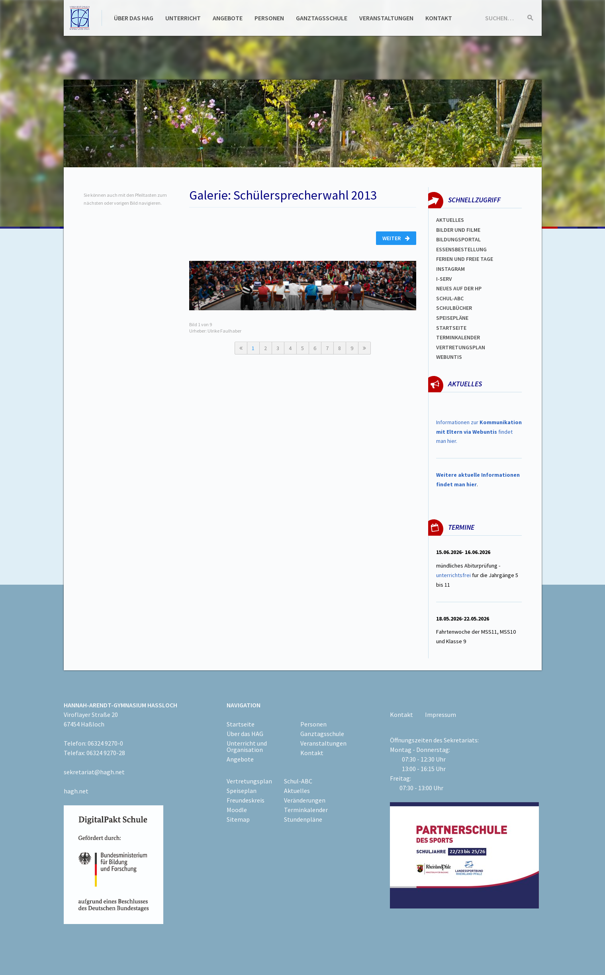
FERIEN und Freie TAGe (464, 258)
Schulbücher (454, 307)
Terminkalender (458, 337)
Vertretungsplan (460, 347)
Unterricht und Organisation (247, 746)
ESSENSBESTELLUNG (461, 249)
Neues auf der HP (459, 288)
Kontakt (438, 18)
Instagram (450, 268)
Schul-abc (450, 298)
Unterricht (183, 18)
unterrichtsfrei (453, 575)
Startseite (451, 327)
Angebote (228, 18)
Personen (269, 18)
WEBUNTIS (449, 356)
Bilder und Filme (458, 229)
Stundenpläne (303, 819)
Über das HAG (133, 18)
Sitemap (238, 819)
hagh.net (76, 791)
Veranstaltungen (386, 18)
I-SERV (444, 278)
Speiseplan (241, 791)
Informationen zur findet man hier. (479, 432)
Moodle (237, 810)
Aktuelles (450, 219)
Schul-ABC (298, 781)
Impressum (440, 715)
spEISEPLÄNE (452, 317)
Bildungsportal (458, 239)
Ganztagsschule (321, 18)
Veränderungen (304, 800)
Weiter (396, 238)
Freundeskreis (245, 800)
